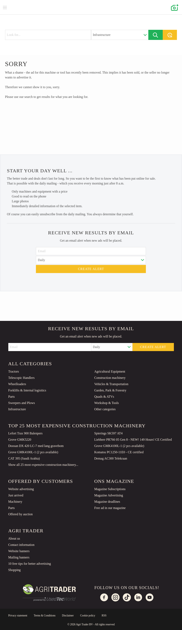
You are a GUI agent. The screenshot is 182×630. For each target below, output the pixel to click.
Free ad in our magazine (110, 508)
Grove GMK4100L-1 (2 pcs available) (119, 446)
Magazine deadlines (107, 501)
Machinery (15, 501)
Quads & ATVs (104, 396)
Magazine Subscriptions (110, 489)
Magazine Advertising (108, 495)
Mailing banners (18, 557)
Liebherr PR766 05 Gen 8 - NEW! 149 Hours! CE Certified (133, 439)
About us (14, 538)
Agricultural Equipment (109, 371)
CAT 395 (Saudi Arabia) (24, 458)
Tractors (13, 371)
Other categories (105, 409)
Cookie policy (87, 615)
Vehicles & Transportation (111, 384)
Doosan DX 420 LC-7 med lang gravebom (36, 446)
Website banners (19, 551)
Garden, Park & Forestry (110, 390)
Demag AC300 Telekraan (110, 458)
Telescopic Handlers (21, 377)
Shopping (14, 570)
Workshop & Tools (106, 403)
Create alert (91, 269)
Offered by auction (20, 514)
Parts (11, 396)
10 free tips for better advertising (29, 563)
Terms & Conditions (44, 615)
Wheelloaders (17, 384)
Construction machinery (110, 377)
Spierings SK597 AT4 (108, 433)
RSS (104, 615)
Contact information (21, 544)
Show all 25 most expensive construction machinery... (43, 464)
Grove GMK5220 (19, 439)
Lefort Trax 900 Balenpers (25, 433)
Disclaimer (68, 615)
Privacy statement (17, 615)
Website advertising (21, 489)
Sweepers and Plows (21, 403)
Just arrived (15, 495)
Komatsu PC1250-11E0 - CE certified (119, 452)
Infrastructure (17, 409)
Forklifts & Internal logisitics (27, 390)
